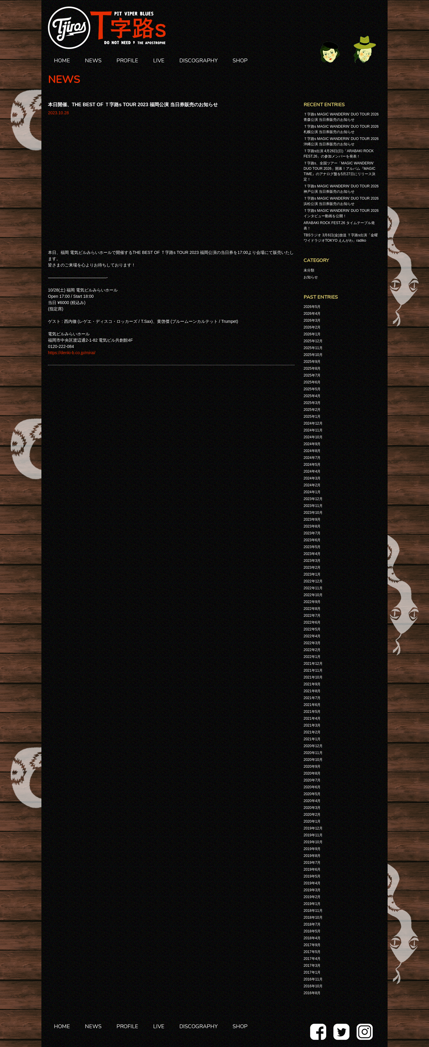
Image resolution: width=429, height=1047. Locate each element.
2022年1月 (312, 657)
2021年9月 (312, 684)
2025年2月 (312, 410)
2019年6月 (312, 869)
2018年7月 (312, 924)
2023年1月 (312, 574)
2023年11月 (313, 506)
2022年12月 (313, 581)
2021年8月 (312, 691)
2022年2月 (312, 650)
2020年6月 (312, 787)
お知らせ (311, 277)
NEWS (93, 60)
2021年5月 (312, 712)
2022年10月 (313, 595)
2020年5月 (312, 794)
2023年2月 (312, 567)
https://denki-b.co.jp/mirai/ (72, 237)
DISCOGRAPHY (198, 60)
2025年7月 (312, 375)
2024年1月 (312, 492)
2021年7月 (312, 698)
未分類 (309, 270)
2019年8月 (312, 856)
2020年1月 (312, 821)
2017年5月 (312, 952)
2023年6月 (312, 540)
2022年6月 (312, 622)
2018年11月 (313, 911)
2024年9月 (312, 444)
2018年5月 (312, 931)
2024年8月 (312, 451)
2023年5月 (312, 547)
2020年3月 (312, 808)
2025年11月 (313, 348)
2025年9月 (312, 362)
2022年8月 (312, 609)
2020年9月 (312, 766)
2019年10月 (313, 842)
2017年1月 (312, 972)
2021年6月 (312, 705)
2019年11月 (313, 835)
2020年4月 (312, 801)
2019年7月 (312, 863)
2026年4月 (312, 314)
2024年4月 (312, 471)
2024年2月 (312, 485)
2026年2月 (312, 327)
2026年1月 (312, 334)
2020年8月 (312, 773)
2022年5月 (312, 629)
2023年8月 (312, 526)
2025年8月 (312, 368)
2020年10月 (313, 760)
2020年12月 (313, 746)
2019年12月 (313, 828)
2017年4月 (312, 959)
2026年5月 (312, 307)
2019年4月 (312, 883)
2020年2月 (312, 814)
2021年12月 (313, 663)
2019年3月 (312, 890)
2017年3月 (312, 965)
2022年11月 (313, 588)
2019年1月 (312, 904)
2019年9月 (312, 849)
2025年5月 (312, 389)
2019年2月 (312, 897)
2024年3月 (312, 478)
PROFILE (127, 60)
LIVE (158, 60)
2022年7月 (312, 615)
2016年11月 (313, 979)
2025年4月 (312, 396)
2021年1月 (312, 739)
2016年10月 (313, 986)
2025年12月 (313, 341)
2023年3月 (312, 561)
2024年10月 (313, 437)
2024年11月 (313, 430)
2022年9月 (312, 602)
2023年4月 (312, 554)
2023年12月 (313, 499)
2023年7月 (312, 533)
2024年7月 (312, 458)
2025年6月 (312, 382)
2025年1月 (312, 416)
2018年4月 (312, 938)
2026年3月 (312, 320)
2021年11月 (313, 670)
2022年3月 (312, 643)
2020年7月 (312, 780)
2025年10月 (313, 355)
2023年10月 (313, 513)
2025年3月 (312, 403)
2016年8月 (312, 993)
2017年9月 (312, 945)
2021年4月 (312, 718)
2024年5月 (312, 464)
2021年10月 (313, 677)
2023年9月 (312, 519)
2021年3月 (312, 725)
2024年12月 (313, 423)
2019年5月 (312, 876)
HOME (62, 60)
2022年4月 (312, 636)
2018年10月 (313, 917)
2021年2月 (312, 732)
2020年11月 (313, 753)
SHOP (240, 60)
